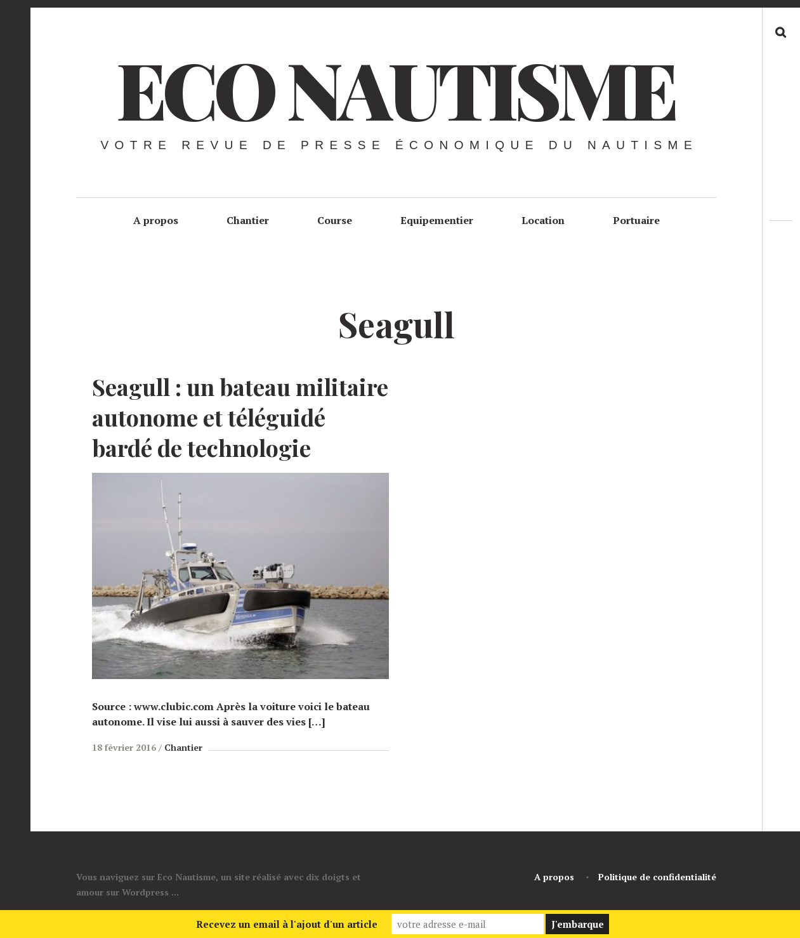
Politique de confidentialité (657, 877)
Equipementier (436, 220)
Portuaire (636, 220)
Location (543, 220)
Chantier (247, 220)
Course (334, 220)
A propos (155, 220)
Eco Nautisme (395, 88)
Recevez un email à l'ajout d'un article (286, 924)
